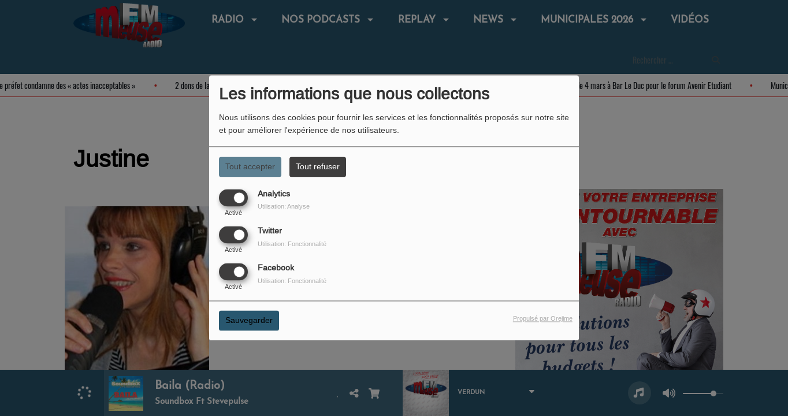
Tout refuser (318, 166)
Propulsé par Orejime (543, 319)
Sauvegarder (249, 320)
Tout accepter (250, 166)
